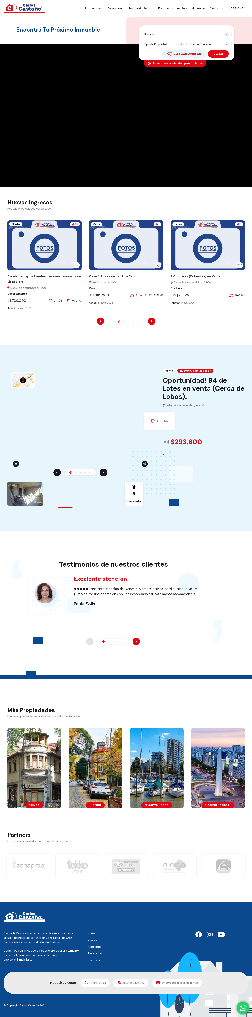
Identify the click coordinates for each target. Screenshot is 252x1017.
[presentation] (100, 321)
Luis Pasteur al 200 (106, 282)
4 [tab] (39, 472)
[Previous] (11, 472)
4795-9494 (237, 8)
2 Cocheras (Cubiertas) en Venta (200, 276)
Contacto (217, 8)
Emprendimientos (140, 8)
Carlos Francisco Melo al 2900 (195, 282)
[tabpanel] (126, 420)
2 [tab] (29, 472)
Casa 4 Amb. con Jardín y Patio (117, 276)
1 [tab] (24, 472)
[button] (114, 321)
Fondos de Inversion (172, 8)
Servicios (94, 960)
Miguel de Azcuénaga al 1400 (30, 288)
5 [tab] (44, 472)
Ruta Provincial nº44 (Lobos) (183, 405)
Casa (96, 288)
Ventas (92, 940)
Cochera (180, 288)
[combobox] (186, 34)
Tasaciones (115, 8)
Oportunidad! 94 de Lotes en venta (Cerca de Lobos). (204, 388)
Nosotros (198, 8)
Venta (100, 224)
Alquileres (94, 947)
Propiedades (93, 8)
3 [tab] (34, 472)
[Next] (57, 472)
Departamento (21, 294)
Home (91, 933)
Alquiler (20, 224)
